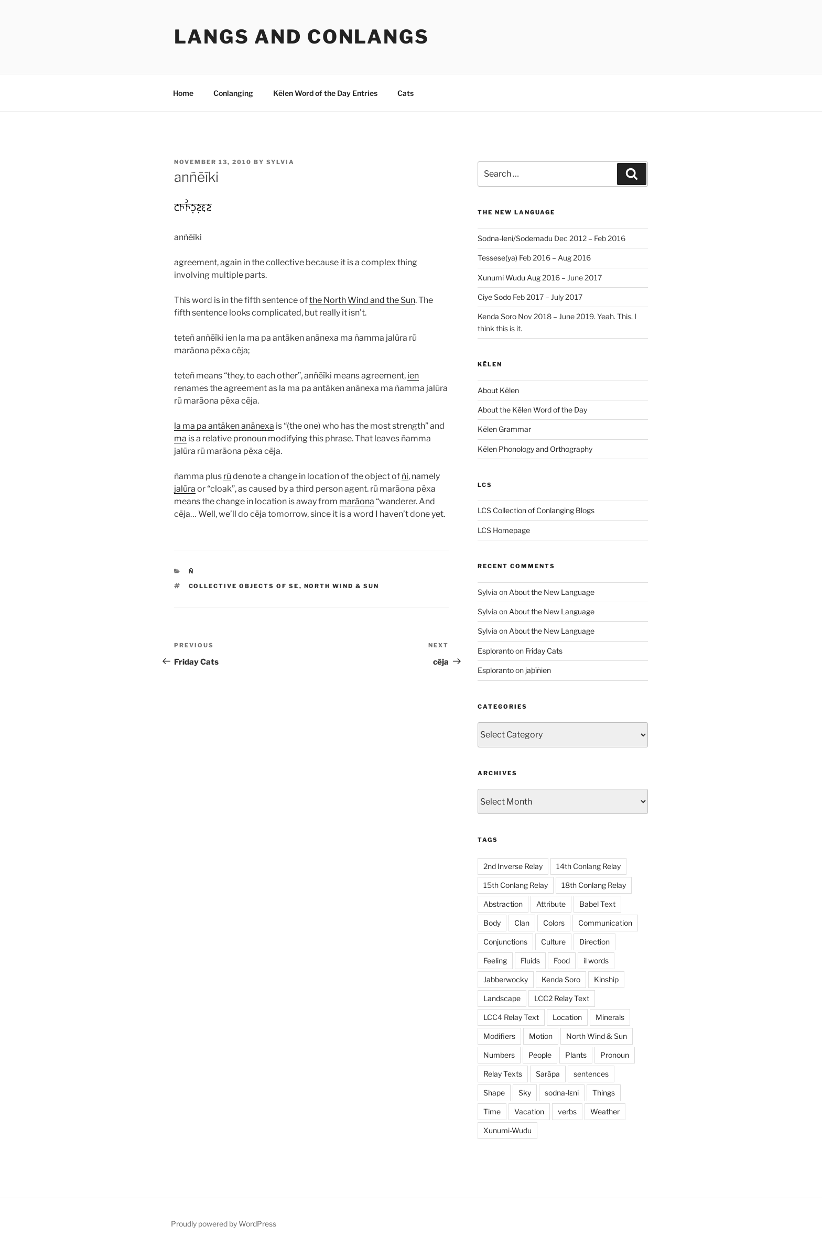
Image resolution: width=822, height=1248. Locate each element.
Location (567, 1017)
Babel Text (597, 903)
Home (183, 93)
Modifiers (499, 1036)
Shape (494, 1092)
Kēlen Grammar (504, 429)
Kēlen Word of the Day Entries (325, 93)
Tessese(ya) (497, 257)
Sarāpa (548, 1073)
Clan (521, 922)
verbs (567, 1111)
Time (492, 1111)
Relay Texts (502, 1073)
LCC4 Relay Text (511, 1017)
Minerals (610, 1017)
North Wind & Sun (342, 586)
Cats (405, 93)
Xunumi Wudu (501, 277)
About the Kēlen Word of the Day (532, 409)
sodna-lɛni (562, 1092)
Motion (541, 1036)
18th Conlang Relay (593, 885)
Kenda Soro (497, 316)
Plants (576, 1054)
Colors (554, 922)
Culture (553, 941)
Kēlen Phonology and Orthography (535, 448)
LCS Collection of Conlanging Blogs (536, 510)
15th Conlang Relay (515, 885)
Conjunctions (505, 941)
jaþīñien (538, 670)
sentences (591, 1073)
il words (596, 960)
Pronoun (614, 1054)
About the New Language (551, 592)
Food (562, 960)
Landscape (502, 998)
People (539, 1054)
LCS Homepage (504, 530)
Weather (605, 1111)
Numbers (499, 1054)
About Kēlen (498, 390)
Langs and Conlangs (301, 36)
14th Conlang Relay (588, 866)
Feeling (495, 960)
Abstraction (503, 903)
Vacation (529, 1111)
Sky (524, 1092)
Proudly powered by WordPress (223, 1223)
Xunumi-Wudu (507, 1130)
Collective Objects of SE (244, 586)
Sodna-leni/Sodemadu (515, 238)
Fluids (530, 960)
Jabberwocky (505, 979)
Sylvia (280, 162)
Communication (605, 922)
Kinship (606, 979)
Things (603, 1092)
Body (492, 922)
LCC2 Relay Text (561, 998)
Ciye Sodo (494, 296)
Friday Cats (544, 650)
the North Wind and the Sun (362, 300)
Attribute (551, 903)
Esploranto (496, 650)
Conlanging (233, 93)
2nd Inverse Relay (513, 866)
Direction (594, 941)
